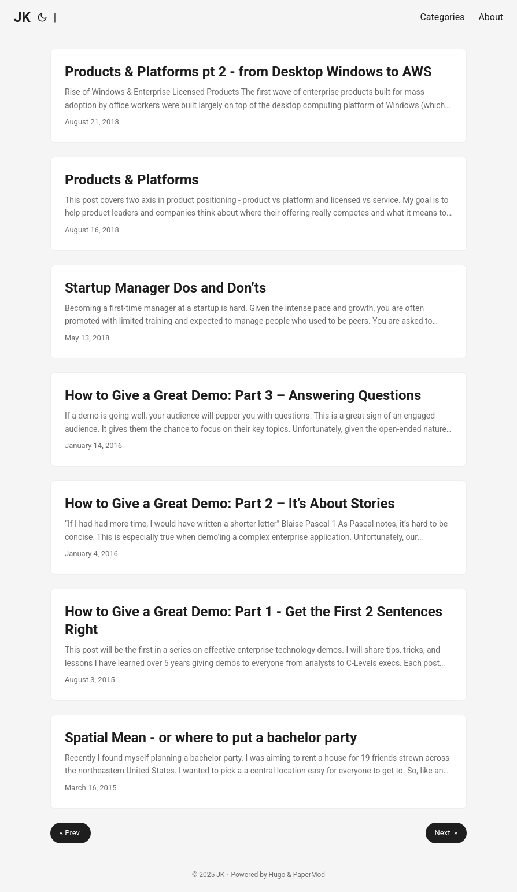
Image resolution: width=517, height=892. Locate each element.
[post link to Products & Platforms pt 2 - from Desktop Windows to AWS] (258, 95)
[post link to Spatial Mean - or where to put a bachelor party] (258, 761)
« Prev (71, 832)
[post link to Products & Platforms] (258, 203)
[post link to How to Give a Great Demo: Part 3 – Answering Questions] (258, 419)
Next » (446, 832)
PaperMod (309, 875)
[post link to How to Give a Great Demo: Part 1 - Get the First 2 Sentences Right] (258, 644)
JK (22, 17)
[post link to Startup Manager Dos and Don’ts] (258, 311)
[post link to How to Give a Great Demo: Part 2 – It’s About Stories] (258, 527)
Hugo (277, 875)
